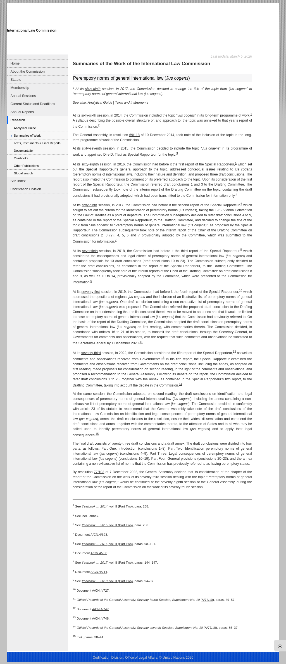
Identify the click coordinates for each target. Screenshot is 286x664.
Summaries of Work (27, 135)
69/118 (134, 135)
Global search (23, 173)
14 (180, 384)
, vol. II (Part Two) (107, 506)
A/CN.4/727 (100, 590)
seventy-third (91, 353)
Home (15, 63)
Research (18, 120)
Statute (16, 80)
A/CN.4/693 (98, 534)
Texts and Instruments (131, 103)
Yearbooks (21, 158)
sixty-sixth (88, 115)
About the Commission (28, 71)
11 (140, 341)
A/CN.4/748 (100, 618)
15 (97, 433)
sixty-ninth (93, 89)
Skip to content (42, 1)
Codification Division (26, 189)
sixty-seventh (92, 148)
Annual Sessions (23, 96)
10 (240, 290)
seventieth (89, 251)
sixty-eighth (90, 164)
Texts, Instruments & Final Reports (37, 143)
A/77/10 (210, 627)
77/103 (99, 472)
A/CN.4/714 (98, 571)
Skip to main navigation (16, 1)
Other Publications (26, 165)
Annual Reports (22, 112)
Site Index (18, 181)
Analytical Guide (25, 128)
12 (234, 351)
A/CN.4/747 (100, 609)
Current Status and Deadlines (33, 104)
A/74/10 (207, 599)
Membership (20, 88)
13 (163, 357)
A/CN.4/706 (98, 553)
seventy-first (91, 292)
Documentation (24, 150)
